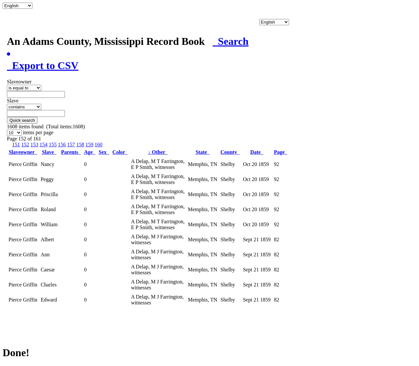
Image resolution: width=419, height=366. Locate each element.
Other (158, 152)
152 (25, 144)
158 (80, 144)
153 (34, 144)
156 (62, 144)
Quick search (22, 120)
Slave (49, 152)
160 (98, 144)
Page (280, 152)
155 (53, 144)
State (202, 152)
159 (89, 144)
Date (256, 152)
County (230, 152)
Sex (104, 152)
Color (120, 152)
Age (90, 152)
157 (71, 144)
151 (16, 144)
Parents (71, 152)
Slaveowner (23, 152)
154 (43, 144)
